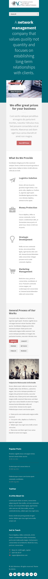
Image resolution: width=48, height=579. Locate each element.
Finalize (13, 351)
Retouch (24, 346)
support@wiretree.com (19, 555)
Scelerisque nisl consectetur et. (19, 466)
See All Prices (24, 143)
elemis (13, 569)
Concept (24, 341)
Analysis (13, 341)
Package (23, 351)
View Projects (16, 91)
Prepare (13, 346)
